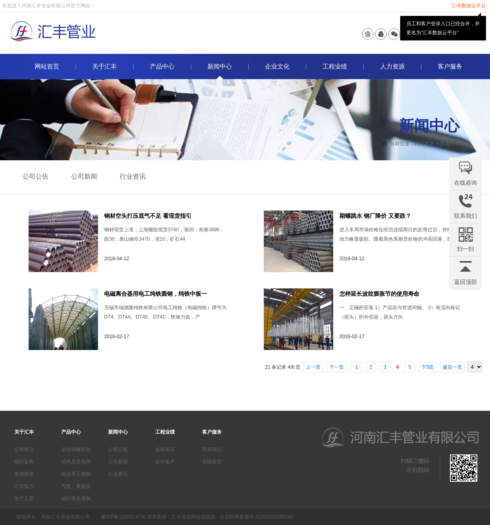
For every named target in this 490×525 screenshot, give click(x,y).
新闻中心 (219, 66)
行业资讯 (133, 176)
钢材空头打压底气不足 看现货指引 (148, 216)
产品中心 (162, 66)
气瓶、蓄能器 (76, 486)
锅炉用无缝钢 (76, 498)
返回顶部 (465, 282)
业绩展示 (165, 449)
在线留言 (212, 462)
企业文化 (277, 66)
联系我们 (212, 449)
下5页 (427, 367)
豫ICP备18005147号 (123, 517)
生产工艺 (24, 498)
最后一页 (452, 367)
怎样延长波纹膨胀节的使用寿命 (379, 293)
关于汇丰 (104, 66)
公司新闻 (84, 176)
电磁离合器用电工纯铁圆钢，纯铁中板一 (155, 293)
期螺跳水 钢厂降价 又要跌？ (375, 216)
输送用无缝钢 (76, 474)
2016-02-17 (116, 336)
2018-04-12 (116, 258)
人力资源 (392, 66)
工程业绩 (335, 66)
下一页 (336, 367)
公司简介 (24, 449)
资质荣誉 (24, 474)
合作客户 (165, 462)
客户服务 (450, 66)
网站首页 (47, 66)
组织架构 (24, 462)
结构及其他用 (76, 462)
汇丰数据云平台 (469, 6)
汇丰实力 (24, 486)
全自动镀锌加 (76, 449)
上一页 (313, 367)
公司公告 (35, 176)
